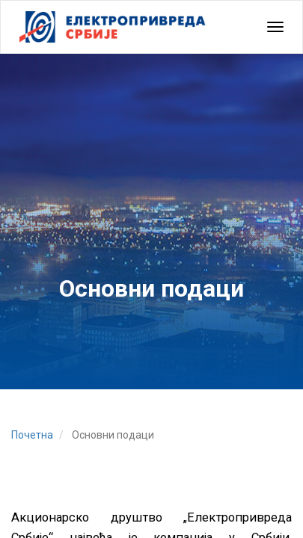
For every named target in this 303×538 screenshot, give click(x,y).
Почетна (32, 435)
